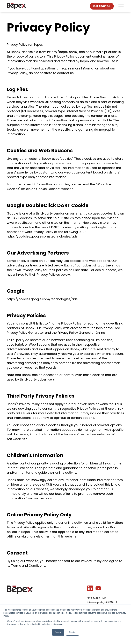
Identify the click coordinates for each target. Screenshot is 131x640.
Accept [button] (58, 632)
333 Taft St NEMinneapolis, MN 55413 (102, 600)
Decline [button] (72, 632)
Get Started (101, 6)
